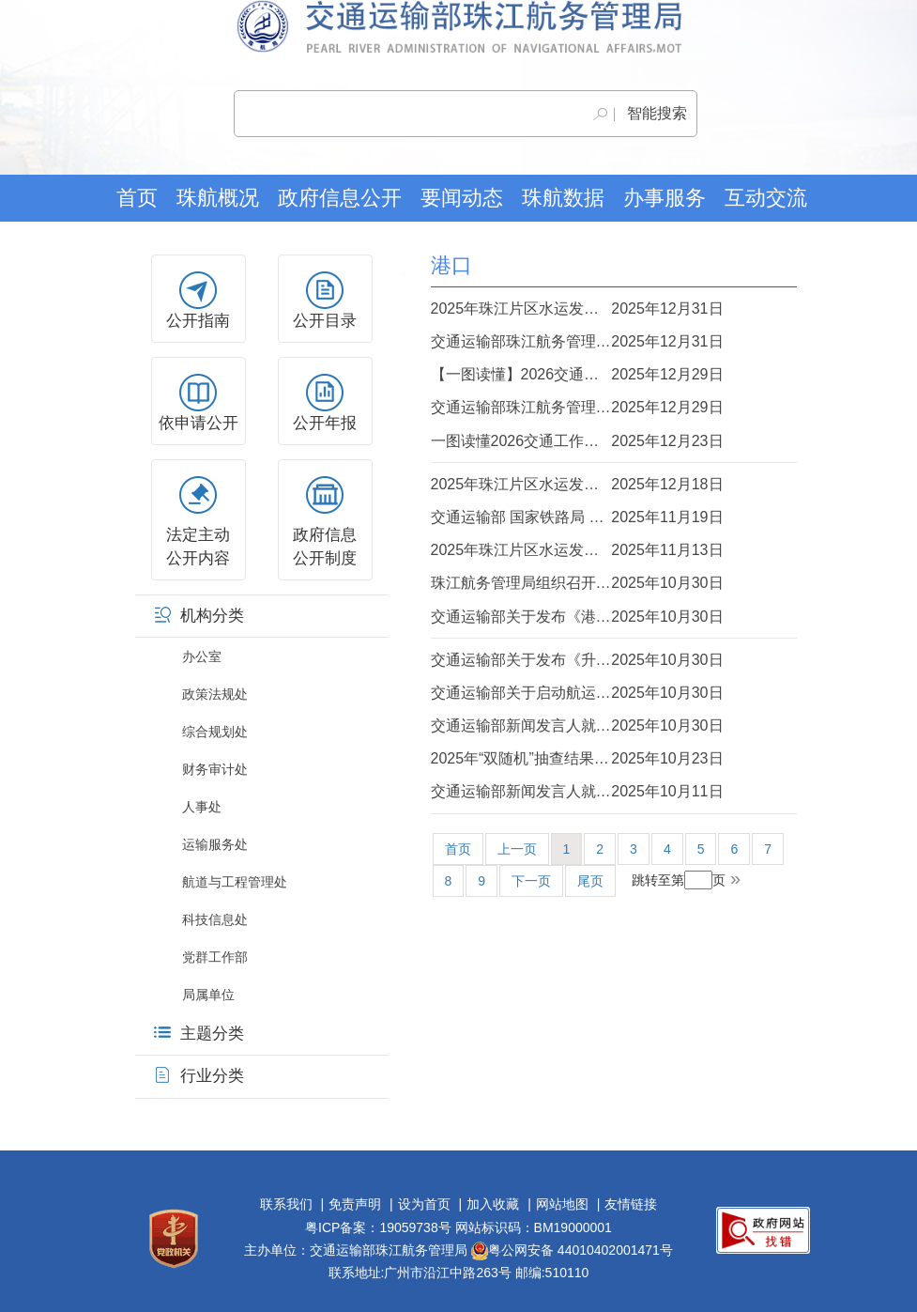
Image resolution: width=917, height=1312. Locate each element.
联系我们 (286, 1204)
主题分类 (199, 1033)
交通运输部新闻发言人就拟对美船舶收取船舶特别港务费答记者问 (577, 791)
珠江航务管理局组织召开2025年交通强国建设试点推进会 (577, 582)
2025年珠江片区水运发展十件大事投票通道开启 (577, 484)
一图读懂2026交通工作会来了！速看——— (577, 440)
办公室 (202, 656)
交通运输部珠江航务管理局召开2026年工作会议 (577, 407)
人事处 (202, 806)
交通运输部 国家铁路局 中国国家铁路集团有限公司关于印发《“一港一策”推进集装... (577, 517)
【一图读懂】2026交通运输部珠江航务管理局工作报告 (577, 374)
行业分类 (199, 1076)
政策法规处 (215, 694)
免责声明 (355, 1204)
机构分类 (199, 616)
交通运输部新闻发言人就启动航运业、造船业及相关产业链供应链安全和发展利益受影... (577, 725)
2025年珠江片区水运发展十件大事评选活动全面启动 (577, 549)
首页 (137, 197)
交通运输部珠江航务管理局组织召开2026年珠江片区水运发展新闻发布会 (577, 341)
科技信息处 (215, 919)
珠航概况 (217, 197)
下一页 (531, 880)
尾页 (590, 880)
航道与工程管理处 (234, 881)
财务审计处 (215, 769)
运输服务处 (215, 844)
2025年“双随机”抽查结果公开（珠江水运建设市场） (577, 758)
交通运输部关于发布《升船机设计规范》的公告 (577, 659)
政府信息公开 (340, 197)
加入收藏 (492, 1204)
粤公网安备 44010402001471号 (572, 1250)
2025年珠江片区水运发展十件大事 (577, 308)
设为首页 (424, 1204)
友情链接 (630, 1204)
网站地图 (562, 1204)
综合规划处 (215, 731)
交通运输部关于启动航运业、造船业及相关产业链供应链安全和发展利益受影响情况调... (577, 692)
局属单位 (208, 994)
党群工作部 (215, 957)
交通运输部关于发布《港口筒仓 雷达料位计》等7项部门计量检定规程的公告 (577, 616)
